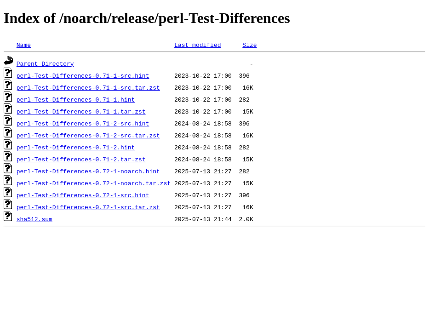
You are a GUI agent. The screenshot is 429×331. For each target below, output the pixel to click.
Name (24, 44)
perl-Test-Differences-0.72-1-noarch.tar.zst (94, 183)
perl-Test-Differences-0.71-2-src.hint (83, 123)
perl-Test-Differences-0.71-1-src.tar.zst (88, 87)
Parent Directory (45, 63)
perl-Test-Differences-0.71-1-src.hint (83, 75)
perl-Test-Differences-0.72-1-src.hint (83, 195)
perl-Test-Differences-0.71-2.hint (76, 147)
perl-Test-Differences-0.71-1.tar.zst (81, 111)
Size (249, 44)
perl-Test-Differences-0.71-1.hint (76, 99)
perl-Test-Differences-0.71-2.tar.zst (81, 159)
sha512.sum (34, 219)
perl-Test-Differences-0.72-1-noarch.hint (88, 171)
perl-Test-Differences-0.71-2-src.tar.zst (88, 135)
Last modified (197, 44)
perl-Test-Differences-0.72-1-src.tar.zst (88, 207)
